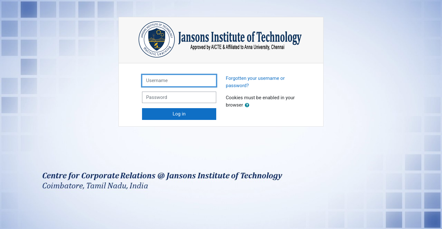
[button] (248, 105)
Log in (179, 114)
